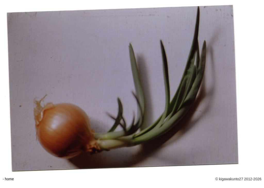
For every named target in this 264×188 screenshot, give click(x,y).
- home (8, 179)
